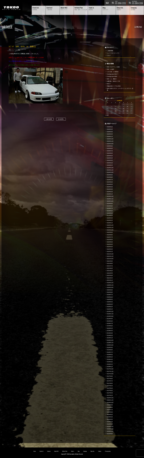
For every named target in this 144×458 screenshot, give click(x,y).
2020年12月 (110, 282)
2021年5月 (110, 270)
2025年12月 (110, 139)
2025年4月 (110, 158)
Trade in (72, 451)
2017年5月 (110, 385)
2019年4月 (110, 330)
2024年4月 (110, 186)
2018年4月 (110, 359)
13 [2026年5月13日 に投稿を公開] (115, 108)
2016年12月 (110, 397)
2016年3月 (110, 419)
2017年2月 (110, 393)
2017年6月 (110, 383)
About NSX (56, 451)
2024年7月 (110, 179)
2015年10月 (110, 431)
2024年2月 (110, 191)
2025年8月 (110, 148)
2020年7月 (110, 294)
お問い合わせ (107, 3)
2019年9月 (110, 318)
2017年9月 (110, 376)
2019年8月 (110, 321)
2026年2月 (110, 134)
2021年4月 (110, 273)
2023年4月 (110, 215)
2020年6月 (110, 297)
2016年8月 (110, 407)
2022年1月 (110, 251)
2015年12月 (110, 426)
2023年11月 (110, 198)
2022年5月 (110, 242)
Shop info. (92, 451)
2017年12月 (110, 369)
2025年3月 (110, 160)
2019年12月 (110, 311)
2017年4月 (110, 388)
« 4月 (107, 115)
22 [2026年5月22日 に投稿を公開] (123, 111)
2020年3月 (110, 304)
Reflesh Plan (64, 451)
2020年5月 (110, 299)
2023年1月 (110, 222)
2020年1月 (110, 309)
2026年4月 (110, 129)
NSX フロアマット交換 (113, 67)
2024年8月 (110, 177)
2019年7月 (110, 323)
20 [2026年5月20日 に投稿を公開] (115, 111)
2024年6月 (110, 182)
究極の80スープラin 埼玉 (114, 86)
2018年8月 (110, 349)
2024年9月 (110, 174)
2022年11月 (110, 227)
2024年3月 (110, 189)
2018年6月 (110, 354)
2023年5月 (110, 213)
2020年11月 (110, 285)
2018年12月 (110, 340)
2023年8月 (110, 206)
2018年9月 (110, 347)
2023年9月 (110, 203)
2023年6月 (110, 210)
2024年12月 (110, 167)
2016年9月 (110, 405)
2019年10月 (110, 316)
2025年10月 (110, 143)
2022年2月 (110, 249)
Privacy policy (108, 451)
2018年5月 (110, 357)
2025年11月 (110, 141)
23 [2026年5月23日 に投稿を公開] (127, 111)
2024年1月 (110, 194)
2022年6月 (110, 239)
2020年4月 (110, 301)
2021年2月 (110, 278)
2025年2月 (110, 162)
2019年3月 (110, 333)
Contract (49, 451)
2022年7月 (110, 237)
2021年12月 (110, 254)
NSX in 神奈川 (111, 79)
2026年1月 (110, 136)
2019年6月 (110, 325)
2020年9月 (110, 290)
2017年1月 (110, 395)
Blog (79, 451)
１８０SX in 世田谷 (112, 71)
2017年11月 (110, 371)
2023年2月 (110, 220)
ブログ (109, 55)
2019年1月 (110, 337)
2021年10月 (110, 258)
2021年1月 (110, 280)
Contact (99, 451)
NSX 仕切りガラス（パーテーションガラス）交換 (120, 89)
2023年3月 (110, 218)
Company (85, 451)
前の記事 (49, 119)
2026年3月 (110, 131)
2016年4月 (110, 417)
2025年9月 (110, 146)
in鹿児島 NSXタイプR (113, 81)
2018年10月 (110, 345)
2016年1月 (110, 424)
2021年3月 (110, 275)
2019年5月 (110, 328)
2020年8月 (110, 292)
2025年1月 (110, 165)
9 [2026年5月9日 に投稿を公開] (127, 106)
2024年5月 (110, 184)
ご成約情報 (23, 49)
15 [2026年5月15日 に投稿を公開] (123, 108)
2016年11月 (110, 400)
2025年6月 (110, 153)
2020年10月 (110, 287)
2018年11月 (110, 342)
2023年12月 (110, 196)
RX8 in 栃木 (110, 69)
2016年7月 (110, 409)
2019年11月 (110, 313)
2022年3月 (110, 246)
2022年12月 (110, 225)
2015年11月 (110, 429)
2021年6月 (110, 268)
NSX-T (108, 83)
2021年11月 (110, 256)
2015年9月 (110, 433)
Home (34, 451)
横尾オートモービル (11, 8)
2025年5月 (110, 155)
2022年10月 (110, 230)
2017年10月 (110, 373)
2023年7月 (110, 208)
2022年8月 (110, 234)
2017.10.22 (14, 49)
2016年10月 (110, 402)
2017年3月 (110, 390)
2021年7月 (110, 266)
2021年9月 (110, 261)
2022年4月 (110, 244)
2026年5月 (110, 127)
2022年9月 (110, 232)
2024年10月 (110, 172)
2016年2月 (110, 421)
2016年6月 (110, 412)
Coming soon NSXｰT (112, 74)
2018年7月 (110, 352)
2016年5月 (110, 414)
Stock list (41, 451)
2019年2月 (110, 335)
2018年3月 (110, 361)
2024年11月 (110, 170)
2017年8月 (110, 378)
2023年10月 (110, 201)
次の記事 (61, 119)
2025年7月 (110, 151)
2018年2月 (110, 364)
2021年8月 (110, 263)
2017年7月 (110, 381)
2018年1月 (110, 366)
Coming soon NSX (112, 76)
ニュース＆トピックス (113, 53)
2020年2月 (110, 306)
